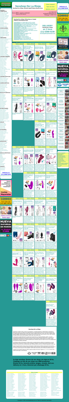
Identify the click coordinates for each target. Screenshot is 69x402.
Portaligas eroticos (4, 68)
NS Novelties (3, 159)
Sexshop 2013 (53, 386)
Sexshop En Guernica (32, 390)
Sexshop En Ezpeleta (43, 388)
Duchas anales (3, 123)
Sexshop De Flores (10, 377)
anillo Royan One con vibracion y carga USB (39, 47)
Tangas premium (3, 73)
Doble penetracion (3, 146)
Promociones (3, 169)
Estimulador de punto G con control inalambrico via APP (40, 176)
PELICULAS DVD (60, 159)
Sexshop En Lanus (10, 395)
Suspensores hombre (4, 81)
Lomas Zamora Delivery (33, 388)
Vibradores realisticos (4, 51)
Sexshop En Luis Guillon (22, 396)
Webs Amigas (34, 372)
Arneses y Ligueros (4, 58)
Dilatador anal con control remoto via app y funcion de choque (40, 227)
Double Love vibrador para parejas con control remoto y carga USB (29, 253)
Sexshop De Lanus (54, 377)
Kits (1, 151)
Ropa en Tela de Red (4, 71)
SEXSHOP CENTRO (61, 160)
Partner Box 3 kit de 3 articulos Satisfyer (50, 305)
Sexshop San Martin (61, 130)
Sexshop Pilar (16, 39)
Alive (1, 155)
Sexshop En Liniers (32, 395)
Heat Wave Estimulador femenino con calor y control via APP (39, 202)
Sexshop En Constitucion (11, 387)
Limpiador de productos (4, 13)
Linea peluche (3, 90)
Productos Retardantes (4, 150)
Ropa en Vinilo (3, 70)
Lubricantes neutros (4, 18)
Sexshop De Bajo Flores (44, 375)
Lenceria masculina (4, 80)
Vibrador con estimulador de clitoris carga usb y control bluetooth (51, 124)
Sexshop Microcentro (18, 25)
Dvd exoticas (3, 96)
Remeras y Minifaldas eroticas (5, 69)
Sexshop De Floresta (21, 377)
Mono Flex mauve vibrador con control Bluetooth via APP (51, 202)
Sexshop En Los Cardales (11, 396)
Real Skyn (2, 21)
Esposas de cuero (3, 86)
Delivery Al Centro (54, 394)
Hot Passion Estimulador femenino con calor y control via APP (16, 99)
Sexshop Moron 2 (61, 143)
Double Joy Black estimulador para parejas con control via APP (39, 124)
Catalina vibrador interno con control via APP (28, 279)
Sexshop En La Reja (43, 393)
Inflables (2, 148)
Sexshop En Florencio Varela (55, 388)
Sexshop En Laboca (21, 394)
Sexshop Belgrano (17, 22)
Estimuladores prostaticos (5, 117)
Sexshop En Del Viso (21, 387)
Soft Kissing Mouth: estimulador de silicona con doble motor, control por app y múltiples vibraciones (17, 47)
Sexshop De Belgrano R (22, 376)
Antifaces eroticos (3, 131)
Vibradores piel (3, 46)
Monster (2, 36)
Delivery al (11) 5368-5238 (6, 173)
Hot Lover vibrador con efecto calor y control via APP (39, 253)
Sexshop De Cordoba (54, 376)
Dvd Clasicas (3, 105)
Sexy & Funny (3, 163)
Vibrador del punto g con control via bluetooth (39, 98)
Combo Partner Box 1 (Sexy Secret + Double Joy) (51, 279)
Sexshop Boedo (17, 27)
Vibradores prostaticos (4, 50)
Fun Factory (3, 165)
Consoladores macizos (4, 30)
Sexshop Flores (17, 28)
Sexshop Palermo (17, 23)
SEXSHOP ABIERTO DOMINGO (63, 163)
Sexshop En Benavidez (44, 373)
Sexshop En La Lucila (10, 393)
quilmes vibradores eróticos (44, 387)
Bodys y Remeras (3, 77)
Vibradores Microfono (4, 52)
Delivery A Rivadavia (32, 396)
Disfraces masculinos (4, 79)
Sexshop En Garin (43, 389)
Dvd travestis (3, 107)
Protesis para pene (4, 149)
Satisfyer (2, 161)
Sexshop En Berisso (21, 374)
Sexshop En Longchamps (55, 395)
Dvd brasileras (3, 95)
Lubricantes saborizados (4, 23)
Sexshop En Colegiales (44, 386)
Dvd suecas (2, 106)
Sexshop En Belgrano (10, 373)
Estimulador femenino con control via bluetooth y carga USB (51, 176)
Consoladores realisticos (4, 33)
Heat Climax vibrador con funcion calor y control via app (17, 202)
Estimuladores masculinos (5, 116)
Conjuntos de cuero (4, 85)
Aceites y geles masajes (4, 12)
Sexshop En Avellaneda (55, 374)
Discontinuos (3, 168)
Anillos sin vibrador (4, 143)
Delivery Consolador (10, 394)
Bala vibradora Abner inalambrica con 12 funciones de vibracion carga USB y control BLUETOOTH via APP (16, 150)
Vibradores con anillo (4, 142)
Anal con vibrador (3, 124)
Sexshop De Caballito (32, 376)
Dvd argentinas (3, 94)
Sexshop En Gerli (54, 389)
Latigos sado (3, 88)
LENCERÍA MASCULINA (62, 157)
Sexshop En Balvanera (55, 373)
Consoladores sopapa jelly (5, 34)
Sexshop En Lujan (43, 396)
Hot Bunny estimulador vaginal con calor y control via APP (28, 202)
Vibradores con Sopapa (4, 54)
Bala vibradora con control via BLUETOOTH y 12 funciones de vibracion (51, 253)
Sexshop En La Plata (21, 393)
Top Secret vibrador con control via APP (16, 253)
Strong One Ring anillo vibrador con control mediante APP (50, 47)
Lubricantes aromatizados (5, 15)
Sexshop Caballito (17, 26)
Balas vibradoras (3, 110)
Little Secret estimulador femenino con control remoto (50, 227)
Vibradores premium (4, 49)
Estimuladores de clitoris (4, 112)
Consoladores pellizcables (5, 32)
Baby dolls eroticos (4, 59)
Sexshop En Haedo (43, 390)
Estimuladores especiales (5, 114)
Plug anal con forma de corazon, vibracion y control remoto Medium (17, 73)
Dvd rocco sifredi (3, 104)
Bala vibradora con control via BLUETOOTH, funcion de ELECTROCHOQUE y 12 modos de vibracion (40, 279)
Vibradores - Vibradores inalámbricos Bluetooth (19, 44)
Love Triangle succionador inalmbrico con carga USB (28, 150)
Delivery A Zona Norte (43, 395)
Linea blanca (3, 89)
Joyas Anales (3, 126)
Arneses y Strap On (4, 145)
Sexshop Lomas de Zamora (19, 30)
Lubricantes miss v (4, 22)
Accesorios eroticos (4, 130)
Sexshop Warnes (17, 36)
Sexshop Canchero (32, 375)
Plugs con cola (3, 128)
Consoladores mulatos (4, 31)
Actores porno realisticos (4, 29)
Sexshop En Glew (21, 390)
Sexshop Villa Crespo (18, 29)
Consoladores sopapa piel (5, 35)
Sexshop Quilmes (17, 31)
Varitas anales (3, 127)
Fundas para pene (3, 147)
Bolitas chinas (3, 144)
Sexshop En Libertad (21, 395)
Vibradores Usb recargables (5, 55)
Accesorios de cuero (4, 84)
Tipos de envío (50, 6)
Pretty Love (2, 160)
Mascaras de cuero (4, 91)
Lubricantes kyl (3, 19)
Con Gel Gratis (3, 167)
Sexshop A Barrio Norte (21, 386)
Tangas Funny (3, 74)
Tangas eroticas (3, 72)
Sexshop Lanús (17, 34)
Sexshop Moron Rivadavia (18, 33)
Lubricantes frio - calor (4, 17)
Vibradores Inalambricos (4, 47)
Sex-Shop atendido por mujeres (45, 376)
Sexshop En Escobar (10, 388)
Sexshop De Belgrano (10, 376)
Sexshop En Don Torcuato (33, 387)
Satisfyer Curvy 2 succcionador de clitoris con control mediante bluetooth (17, 227)
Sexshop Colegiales (17, 37)
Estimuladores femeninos (5, 115)
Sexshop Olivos (17, 35)
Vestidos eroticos (3, 75)
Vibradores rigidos (3, 48)
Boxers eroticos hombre (4, 78)
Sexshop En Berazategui (11, 374)
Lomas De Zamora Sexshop (22, 389)
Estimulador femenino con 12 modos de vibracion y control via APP (28, 175)
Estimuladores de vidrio (4, 113)
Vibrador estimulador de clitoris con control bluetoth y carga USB (17, 278)
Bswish (2, 157)
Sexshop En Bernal (43, 374)
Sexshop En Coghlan (10, 386)
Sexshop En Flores (10, 389)
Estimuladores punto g (4, 118)
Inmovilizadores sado (4, 87)
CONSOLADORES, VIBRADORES (61, 154)
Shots (2, 162)
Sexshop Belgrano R (54, 375)
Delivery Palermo (31, 393)
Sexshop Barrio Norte (18, 24)
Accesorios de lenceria (4, 57)
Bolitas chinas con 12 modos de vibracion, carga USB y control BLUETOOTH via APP (29, 98)
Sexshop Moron (17, 32)
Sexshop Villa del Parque (61, 117)
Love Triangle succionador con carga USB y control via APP (40, 73)
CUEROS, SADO (60, 158)
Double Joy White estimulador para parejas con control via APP (50, 99)
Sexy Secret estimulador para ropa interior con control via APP (39, 150)
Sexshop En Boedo (10, 375)
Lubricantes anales (4, 14)
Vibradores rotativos (4, 53)
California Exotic (3, 158)
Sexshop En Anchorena (21, 375)
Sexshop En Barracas (32, 373)
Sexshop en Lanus (43, 394)
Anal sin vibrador (3, 125)
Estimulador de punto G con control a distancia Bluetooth (51, 150)
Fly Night (2, 20)
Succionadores (3, 111)
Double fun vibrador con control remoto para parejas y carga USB (29, 227)
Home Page (14, 42)
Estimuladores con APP (4, 109)
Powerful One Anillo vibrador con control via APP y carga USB (28, 47)
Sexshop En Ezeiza (21, 388)
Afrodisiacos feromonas (4, 132)
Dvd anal (2, 93)
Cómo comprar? (50, 4)
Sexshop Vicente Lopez (18, 38)
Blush (2, 156)
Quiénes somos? (50, 9)
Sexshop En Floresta (32, 389)
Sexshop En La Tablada (55, 393)
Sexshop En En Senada (55, 387)
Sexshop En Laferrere (32, 394)
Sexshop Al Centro (32, 377)
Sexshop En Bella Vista (21, 373)
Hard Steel (2, 164)
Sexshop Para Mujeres (61, 137)
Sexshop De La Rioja (28, 6)
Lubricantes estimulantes (5, 16)
